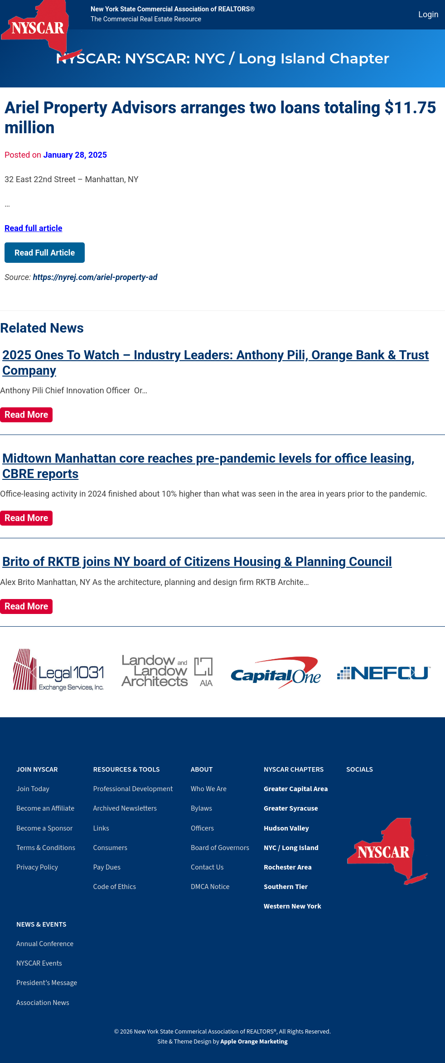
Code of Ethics (114, 887)
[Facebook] (348, 787)
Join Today (32, 789)
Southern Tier (286, 887)
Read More (26, 415)
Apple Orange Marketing (254, 1041)
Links (101, 828)
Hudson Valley (286, 828)
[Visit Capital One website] (276, 672)
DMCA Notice (210, 887)
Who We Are (209, 789)
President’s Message (46, 983)
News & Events (41, 924)
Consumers (110, 848)
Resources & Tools (126, 769)
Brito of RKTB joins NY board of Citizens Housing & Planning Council (197, 561)
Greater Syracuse (291, 808)
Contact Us (207, 867)
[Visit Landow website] (168, 672)
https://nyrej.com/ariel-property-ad (95, 277)
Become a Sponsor (44, 828)
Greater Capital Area (296, 789)
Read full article (33, 228)
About (202, 769)
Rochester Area (288, 867)
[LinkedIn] (357, 787)
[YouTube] (353, 787)
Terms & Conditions (45, 848)
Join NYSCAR (37, 769)
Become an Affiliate (45, 808)
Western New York (292, 906)
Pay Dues (107, 867)
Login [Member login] (428, 14)
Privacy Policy (37, 867)
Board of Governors (220, 848)
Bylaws (201, 808)
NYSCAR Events (39, 963)
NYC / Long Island (291, 848)
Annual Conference (44, 944)
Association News (42, 1003)
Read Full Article (45, 252)
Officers (202, 828)
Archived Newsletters (125, 808)
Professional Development (133, 789)
